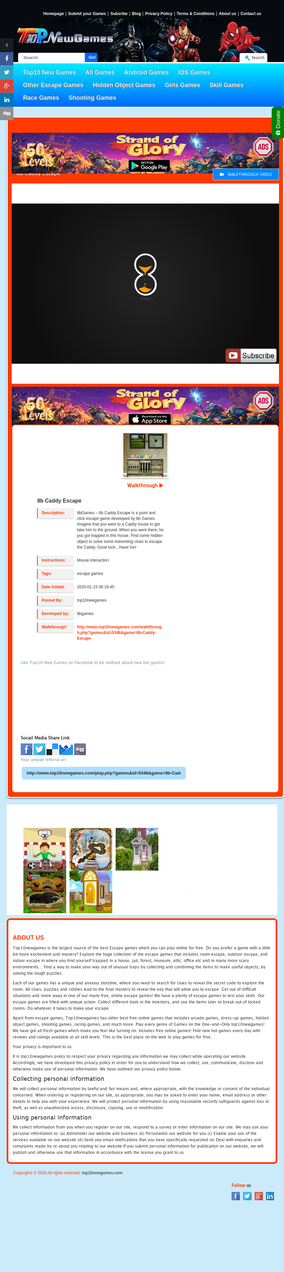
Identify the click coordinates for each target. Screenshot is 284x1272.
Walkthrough (145, 485)
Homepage (53, 14)
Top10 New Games (49, 72)
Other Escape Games (53, 85)
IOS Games (194, 72)
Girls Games (182, 85)
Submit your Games (87, 14)
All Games (100, 72)
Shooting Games (92, 97)
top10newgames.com (102, 1173)
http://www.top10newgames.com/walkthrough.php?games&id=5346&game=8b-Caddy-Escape (119, 633)
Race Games (41, 97)
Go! (92, 57)
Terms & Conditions (196, 14)
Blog (136, 14)
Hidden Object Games (124, 85)
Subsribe (118, 14)
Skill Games (226, 85)
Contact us (251, 14)
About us (227, 14)
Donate (278, 122)
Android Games (146, 72)
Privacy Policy (158, 14)
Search (258, 57)
